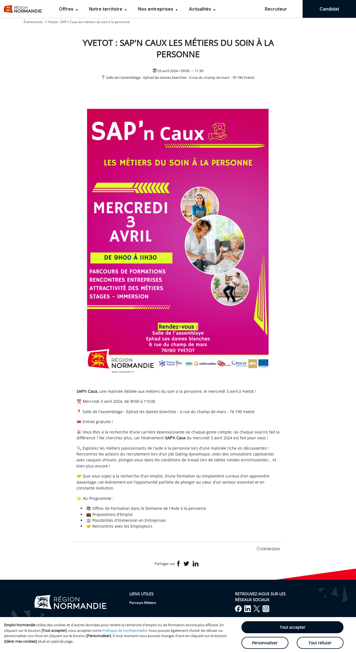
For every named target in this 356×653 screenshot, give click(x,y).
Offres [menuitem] (67, 9)
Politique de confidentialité (124, 630)
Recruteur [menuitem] (276, 9)
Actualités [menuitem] (200, 9)
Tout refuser (320, 642)
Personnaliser (265, 642)
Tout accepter (292, 627)
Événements (33, 22)
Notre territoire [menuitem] (106, 9)
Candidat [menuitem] (329, 9)
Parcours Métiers (142, 602)
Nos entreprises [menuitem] (156, 9)
